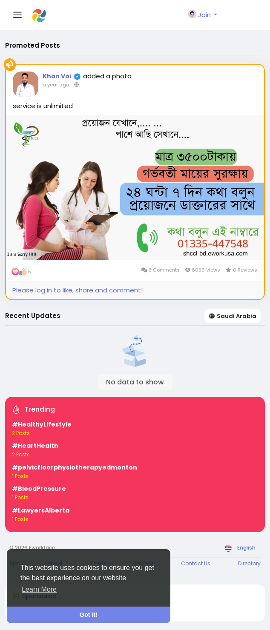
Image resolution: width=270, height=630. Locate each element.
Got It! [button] (89, 614)
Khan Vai (57, 76)
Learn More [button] (39, 589)
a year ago (56, 84)
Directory (249, 563)
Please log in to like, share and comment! (77, 290)
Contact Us (195, 563)
